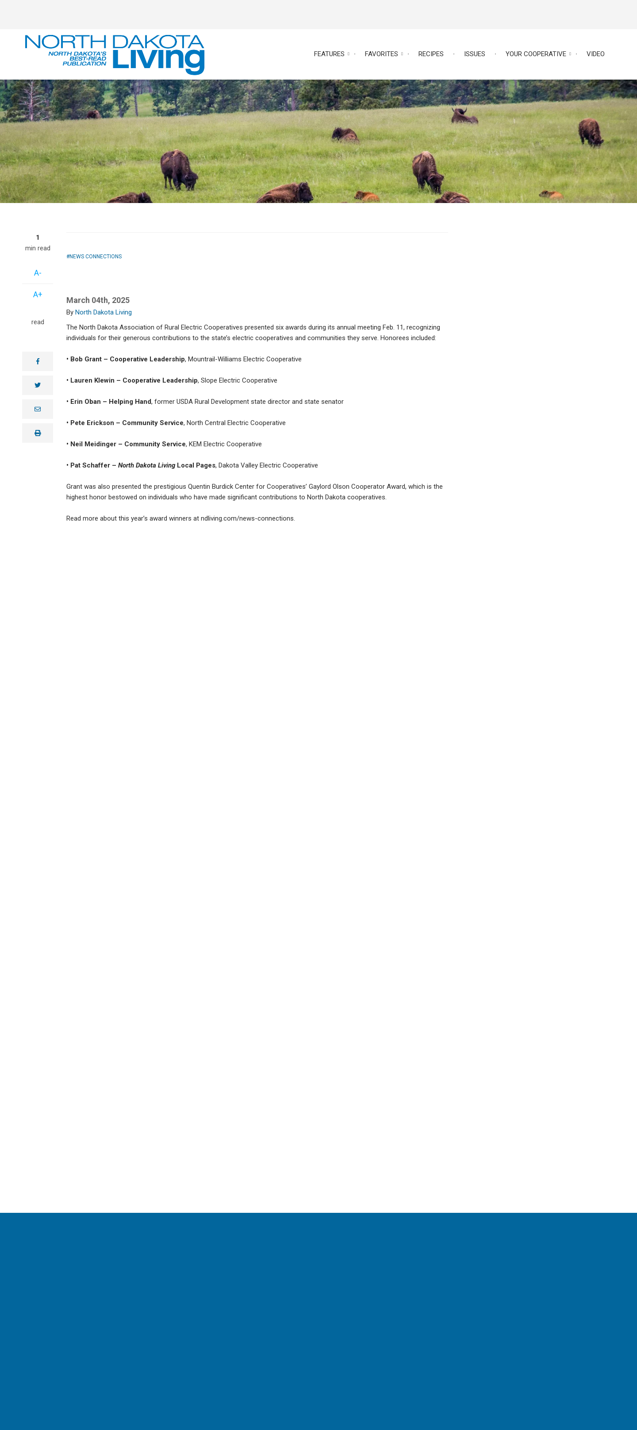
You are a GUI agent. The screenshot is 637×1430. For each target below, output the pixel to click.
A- (38, 272)
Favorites (381, 54)
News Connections (95, 256)
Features (329, 54)
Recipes (431, 54)
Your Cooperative (536, 54)
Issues (474, 54)
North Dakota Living (103, 312)
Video (596, 54)
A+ (37, 294)
